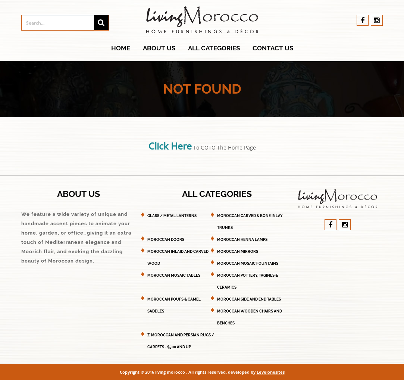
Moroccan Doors (165, 240)
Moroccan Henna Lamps (242, 240)
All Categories (214, 48)
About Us (159, 48)
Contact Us (273, 48)
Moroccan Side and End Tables (249, 299)
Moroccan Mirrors (237, 251)
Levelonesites (271, 372)
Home (120, 48)
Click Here (170, 145)
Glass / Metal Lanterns (172, 216)
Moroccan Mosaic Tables (173, 275)
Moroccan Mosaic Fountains (247, 263)
